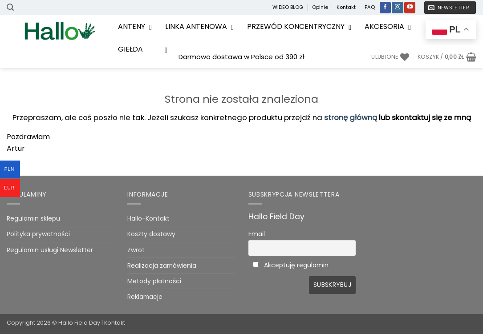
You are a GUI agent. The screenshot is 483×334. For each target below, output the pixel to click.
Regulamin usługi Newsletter (50, 249)
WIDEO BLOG (287, 7)
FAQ (370, 7)
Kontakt (346, 7)
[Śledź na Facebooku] (385, 7)
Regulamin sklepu (33, 218)
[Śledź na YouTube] (409, 7)
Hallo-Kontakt (148, 218)
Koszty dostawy (151, 233)
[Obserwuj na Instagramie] (397, 7)
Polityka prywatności (38, 233)
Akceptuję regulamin (296, 265)
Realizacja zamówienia (161, 265)
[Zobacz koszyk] (447, 57)
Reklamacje (144, 296)
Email (256, 233)
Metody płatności (154, 281)
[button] (10, 7)
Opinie (320, 7)
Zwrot (136, 249)
